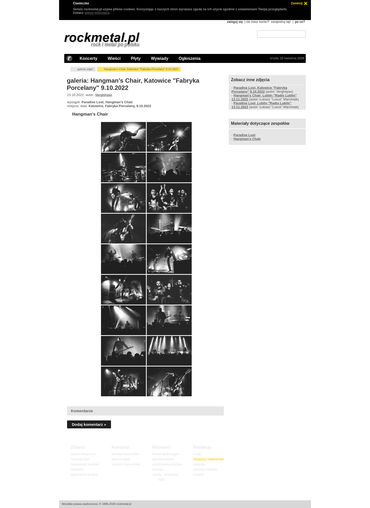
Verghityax (103, 95)
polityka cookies (205, 469)
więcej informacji (97, 13)
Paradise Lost (244, 135)
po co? (300, 22)
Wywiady (159, 58)
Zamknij (296, 3)
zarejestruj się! (281, 22)
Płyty (136, 58)
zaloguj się (235, 22)
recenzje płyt (80, 459)
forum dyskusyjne (165, 454)
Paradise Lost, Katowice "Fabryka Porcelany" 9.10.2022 (259, 89)
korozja (157, 469)
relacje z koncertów (126, 464)
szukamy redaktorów (208, 459)
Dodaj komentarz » (89, 424)
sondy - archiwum (165, 474)
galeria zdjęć (85, 69)
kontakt (198, 474)
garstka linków (163, 459)
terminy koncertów (125, 454)
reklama (199, 464)
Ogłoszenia (189, 58)
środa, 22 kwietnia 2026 (287, 58)
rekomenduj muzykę (167, 464)
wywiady (77, 469)
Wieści (114, 58)
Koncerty (88, 58)
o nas (197, 454)
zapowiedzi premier (85, 464)
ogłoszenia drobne (84, 474)
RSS (162, 480)
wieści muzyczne (83, 454)
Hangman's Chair (90, 114)
